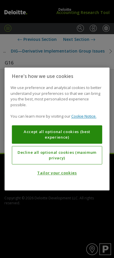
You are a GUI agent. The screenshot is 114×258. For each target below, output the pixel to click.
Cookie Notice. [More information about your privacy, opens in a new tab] (83, 116)
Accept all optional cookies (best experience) (57, 134)
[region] (57, 128)
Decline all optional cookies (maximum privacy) (57, 155)
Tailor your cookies (57, 173)
